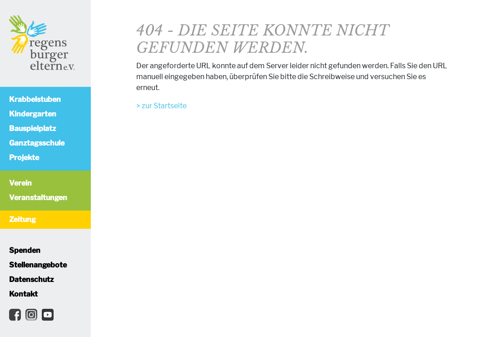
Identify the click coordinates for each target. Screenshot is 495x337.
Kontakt (23, 294)
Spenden (24, 250)
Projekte (24, 157)
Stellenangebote (38, 265)
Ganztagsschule (36, 143)
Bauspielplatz (32, 128)
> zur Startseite (161, 105)
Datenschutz (31, 279)
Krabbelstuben (35, 99)
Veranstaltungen (38, 197)
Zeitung (22, 219)
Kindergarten (32, 114)
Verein (20, 183)
